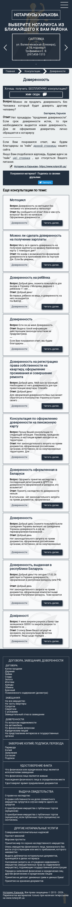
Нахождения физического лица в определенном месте (35, 779)
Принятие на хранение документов (24, 881)
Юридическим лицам (16, 730)
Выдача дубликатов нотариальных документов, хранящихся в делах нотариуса (31, 857)
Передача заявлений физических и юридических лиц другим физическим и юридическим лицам (34, 872)
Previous (6, 47)
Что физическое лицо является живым (26, 776)
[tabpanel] (36, 47)
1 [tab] (16, 60)
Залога (9, 679)
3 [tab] (27, 60)
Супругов (10, 706)
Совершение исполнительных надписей (27, 832)
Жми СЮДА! (36, 94)
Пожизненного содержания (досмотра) (26, 693)
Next (67, 47)
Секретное (10, 709)
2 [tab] (22, 60)
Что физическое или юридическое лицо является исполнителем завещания (32, 771)
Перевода (10, 747)
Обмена (9, 687)
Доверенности (19, 223)
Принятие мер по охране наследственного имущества (34, 843)
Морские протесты (15, 839)
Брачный (10, 690)
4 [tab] (33, 60)
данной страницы (45, 145)
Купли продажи (13, 668)
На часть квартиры (15, 703)
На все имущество (15, 701)
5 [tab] (39, 60)
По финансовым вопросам (20, 728)
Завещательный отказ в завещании (24, 714)
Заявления (11, 753)
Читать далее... (52, 223)
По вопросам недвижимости (20, 722)
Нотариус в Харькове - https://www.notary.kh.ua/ (40, 166)
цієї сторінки (21, 158)
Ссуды (8, 676)
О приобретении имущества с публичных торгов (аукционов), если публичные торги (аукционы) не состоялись (32, 817)
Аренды (9, 684)
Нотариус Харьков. (13, 892)
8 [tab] (56, 60)
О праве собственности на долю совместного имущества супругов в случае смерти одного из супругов (31, 802)
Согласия (10, 755)
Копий (8, 750)
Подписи (10, 758)
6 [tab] (45, 60)
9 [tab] (36, 64)
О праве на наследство (17, 795)
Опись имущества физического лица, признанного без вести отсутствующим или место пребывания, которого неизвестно (35, 849)
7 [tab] (50, 60)
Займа (8, 674)
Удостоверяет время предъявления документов (31, 783)
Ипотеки (9, 682)
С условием (11, 711)
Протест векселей (14, 836)
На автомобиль (13, 725)
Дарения (10, 671)
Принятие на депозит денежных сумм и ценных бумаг (34, 877)
